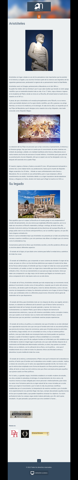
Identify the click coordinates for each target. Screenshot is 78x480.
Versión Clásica (41, 473)
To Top (39, 461)
